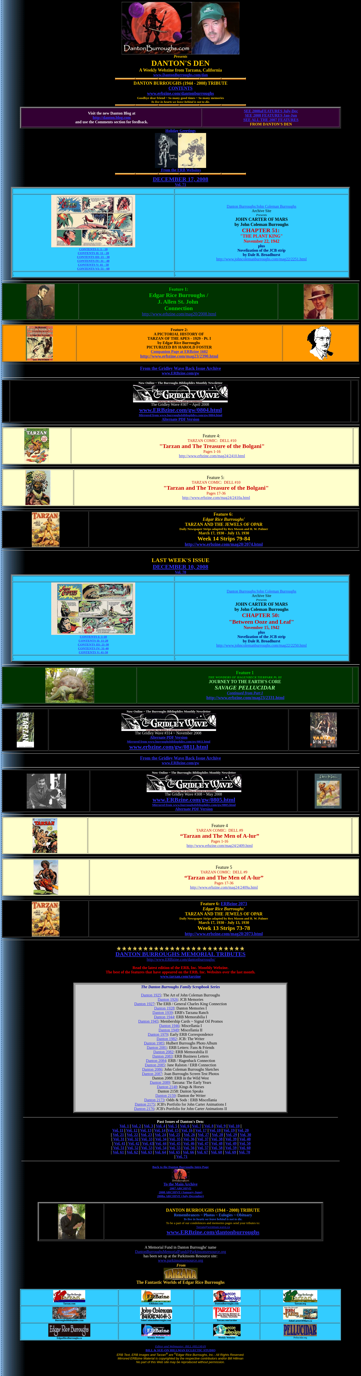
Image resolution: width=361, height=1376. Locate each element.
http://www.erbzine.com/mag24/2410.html (212, 456)
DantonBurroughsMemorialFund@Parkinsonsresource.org (180, 1252)
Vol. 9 (221, 1126)
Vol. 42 (134, 1143)
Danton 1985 (154, 1043)
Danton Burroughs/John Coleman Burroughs (261, 206)
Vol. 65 (174, 1152)
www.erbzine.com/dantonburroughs (180, 93)
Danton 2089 (160, 1082)
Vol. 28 (217, 1135)
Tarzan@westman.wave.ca (213, 1227)
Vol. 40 (245, 1139)
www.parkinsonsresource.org (180, 1260)
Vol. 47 (203, 1143)
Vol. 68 (216, 1152)
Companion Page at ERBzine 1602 (179, 351)
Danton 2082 (163, 1052)
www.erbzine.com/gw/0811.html (168, 747)
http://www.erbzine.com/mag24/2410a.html (216, 498)
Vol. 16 (187, 1130)
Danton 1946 (169, 1026)
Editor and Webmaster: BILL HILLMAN (180, 1346)
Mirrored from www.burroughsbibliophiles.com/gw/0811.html (168, 741)
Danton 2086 (152, 1069)
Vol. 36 (189, 1139)
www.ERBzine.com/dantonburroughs (213, 1232)
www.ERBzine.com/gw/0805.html (193, 799)
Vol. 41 (120, 1143)
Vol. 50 (245, 1143)
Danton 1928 (164, 1008)
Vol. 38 (217, 1139)
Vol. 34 (161, 1139)
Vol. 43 (147, 1143)
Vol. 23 (146, 1135)
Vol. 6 (184, 1126)
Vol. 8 (209, 1126)
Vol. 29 (231, 1135)
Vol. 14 (160, 1130)
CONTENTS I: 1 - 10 (93, 249)
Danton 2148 (167, 1087)
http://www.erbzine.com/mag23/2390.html (179, 356)
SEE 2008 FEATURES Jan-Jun (271, 115)
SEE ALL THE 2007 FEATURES (270, 120)
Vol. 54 (161, 1148)
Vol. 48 (217, 1143)
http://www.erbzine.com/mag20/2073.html (224, 933)
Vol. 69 (230, 1152)
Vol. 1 (124, 1126)
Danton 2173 (154, 1100)
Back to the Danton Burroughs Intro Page (180, 1167)
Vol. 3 (148, 1126)
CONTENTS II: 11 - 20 (93, 253)
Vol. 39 (231, 1139)
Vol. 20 (243, 1130)
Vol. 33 (146, 1139)
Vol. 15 (173, 1130)
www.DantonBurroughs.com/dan (180, 75)
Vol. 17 (201, 1130)
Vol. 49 (231, 1143)
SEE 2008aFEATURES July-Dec (271, 111)
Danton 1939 (162, 1013)
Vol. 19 (229, 1130)
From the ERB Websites (180, 170)
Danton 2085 (155, 1065)
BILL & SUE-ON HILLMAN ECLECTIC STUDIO (181, 1350)
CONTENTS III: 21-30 (93, 644)
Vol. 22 (132, 1135)
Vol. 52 (133, 1148)
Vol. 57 (203, 1148)
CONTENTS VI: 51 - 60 (93, 268)
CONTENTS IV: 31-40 (93, 648)
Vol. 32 (133, 1139)
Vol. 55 (175, 1148)
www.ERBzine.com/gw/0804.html (180, 410)
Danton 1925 (151, 995)
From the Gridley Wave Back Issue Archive (180, 368)
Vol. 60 (245, 1148)
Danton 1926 (168, 999)
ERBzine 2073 (234, 903)
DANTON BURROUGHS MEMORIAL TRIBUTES (181, 954)
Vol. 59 (231, 1148)
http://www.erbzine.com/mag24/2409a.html (224, 887)
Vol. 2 (136, 1126)
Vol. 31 (119, 1139)
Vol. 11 (118, 1130)
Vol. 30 (245, 1135)
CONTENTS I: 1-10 (93, 636)
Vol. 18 (215, 1130)
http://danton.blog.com (112, 118)
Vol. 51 (119, 1148)
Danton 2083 (162, 1056)
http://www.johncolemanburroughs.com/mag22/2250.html (261, 645)
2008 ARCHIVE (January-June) (180, 1192)
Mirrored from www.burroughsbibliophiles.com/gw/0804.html (180, 415)
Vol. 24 (160, 1135)
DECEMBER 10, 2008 (180, 567)
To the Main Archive (180, 1184)
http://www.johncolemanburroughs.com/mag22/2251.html (261, 259)
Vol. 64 (160, 1152)
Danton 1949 (169, 1030)
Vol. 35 (175, 1139)
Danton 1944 (164, 1017)
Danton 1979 (158, 1034)
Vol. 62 (132, 1152)
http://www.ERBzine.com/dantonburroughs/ (181, 959)
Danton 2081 (157, 1047)
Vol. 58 (217, 1148)
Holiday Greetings (180, 131)
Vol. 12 (131, 1130)
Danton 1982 (167, 1039)
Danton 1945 (148, 1021)
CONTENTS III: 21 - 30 (93, 257)
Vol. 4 (160, 1126)
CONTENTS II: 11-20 (93, 640)
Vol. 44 (161, 1143)
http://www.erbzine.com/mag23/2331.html (245, 697)
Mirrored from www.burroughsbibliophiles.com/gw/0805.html (194, 805)
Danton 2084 (156, 1061)
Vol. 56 (189, 1148)
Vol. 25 (174, 1135)
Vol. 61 (118, 1152)
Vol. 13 (145, 1130)
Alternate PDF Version (180, 419)
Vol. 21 (118, 1135)
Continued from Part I (245, 693)
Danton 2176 (144, 1109)
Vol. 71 (180, 184)
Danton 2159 (165, 1096)
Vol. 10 (234, 1126)
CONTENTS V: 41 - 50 (93, 264)
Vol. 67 (202, 1152)
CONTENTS (180, 88)
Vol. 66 (188, 1152)
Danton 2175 (145, 1104)
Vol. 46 (189, 1143)
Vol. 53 (146, 1148)
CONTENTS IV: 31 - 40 (93, 261)
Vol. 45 (175, 1143)
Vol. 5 (172, 1126)
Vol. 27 (203, 1135)
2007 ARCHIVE (181, 1188)
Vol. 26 (189, 1135)
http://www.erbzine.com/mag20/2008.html (179, 314)
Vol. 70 (180, 572)
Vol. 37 (203, 1139)
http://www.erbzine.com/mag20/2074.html (224, 544)
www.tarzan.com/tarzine (180, 976)
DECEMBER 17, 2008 (180, 179)
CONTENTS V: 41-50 (93, 652)
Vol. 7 (196, 1126)
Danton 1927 (144, 1004)
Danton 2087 (152, 1074)
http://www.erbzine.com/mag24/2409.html (220, 846)
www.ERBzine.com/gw (180, 373)
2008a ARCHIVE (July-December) (180, 1196)
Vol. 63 (146, 1152)
